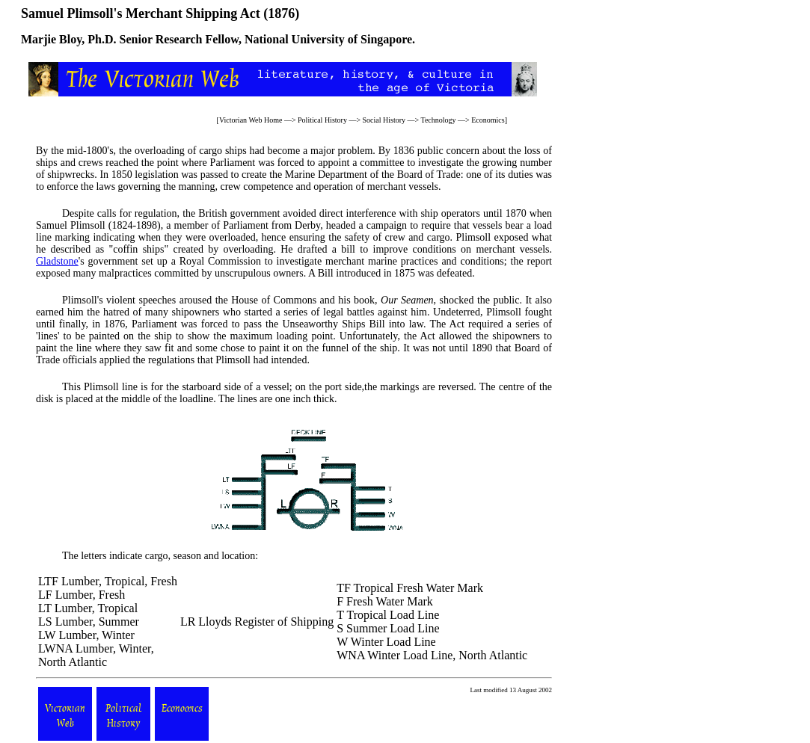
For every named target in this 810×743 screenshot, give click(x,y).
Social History (384, 120)
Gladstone (57, 261)
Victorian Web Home (251, 120)
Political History (322, 120)
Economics (487, 120)
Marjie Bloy (51, 39)
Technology (438, 120)
